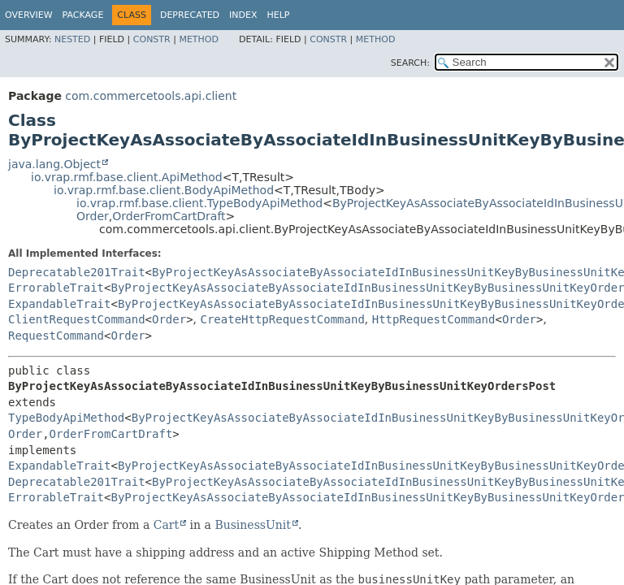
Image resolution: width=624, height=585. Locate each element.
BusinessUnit (252, 524)
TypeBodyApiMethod (66, 417)
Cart (166, 524)
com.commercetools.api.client (150, 95)
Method (199, 39)
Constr (152, 39)
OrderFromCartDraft (168, 216)
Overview (29, 15)
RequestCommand (56, 335)
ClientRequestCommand (76, 319)
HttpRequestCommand (434, 319)
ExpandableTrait (59, 303)
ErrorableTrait (56, 287)
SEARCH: (410, 63)
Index (243, 15)
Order (92, 216)
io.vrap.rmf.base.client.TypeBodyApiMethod (199, 203)
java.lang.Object (54, 164)
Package (83, 15)
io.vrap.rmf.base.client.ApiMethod (127, 177)
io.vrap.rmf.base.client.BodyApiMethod (164, 190)
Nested (72, 39)
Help (278, 15)
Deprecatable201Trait (76, 272)
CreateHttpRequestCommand (283, 319)
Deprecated (189, 15)
